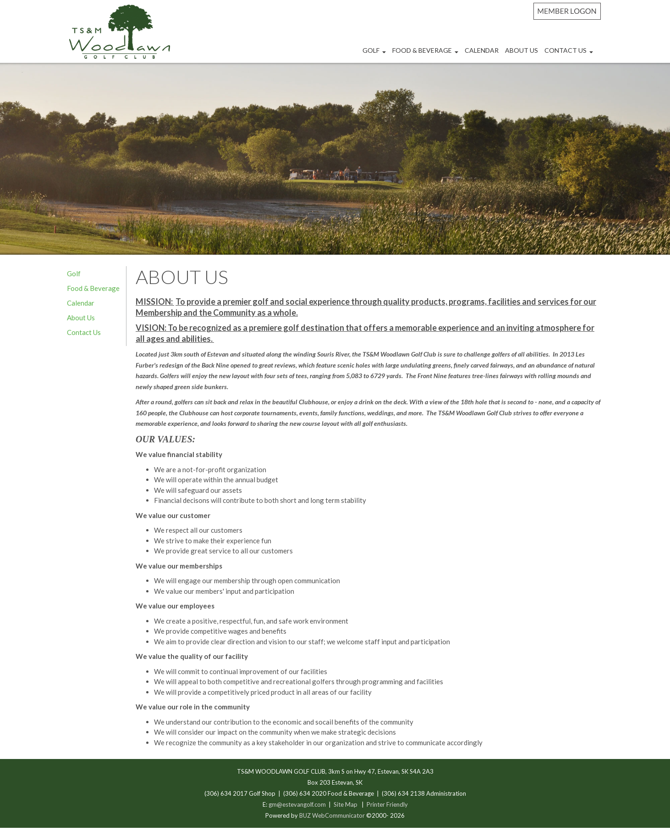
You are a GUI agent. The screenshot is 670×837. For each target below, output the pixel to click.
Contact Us (569, 53)
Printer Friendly (387, 804)
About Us (521, 50)
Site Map (345, 804)
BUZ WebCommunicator (332, 815)
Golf (375, 53)
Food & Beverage (426, 53)
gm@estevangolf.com (297, 804)
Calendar (482, 50)
